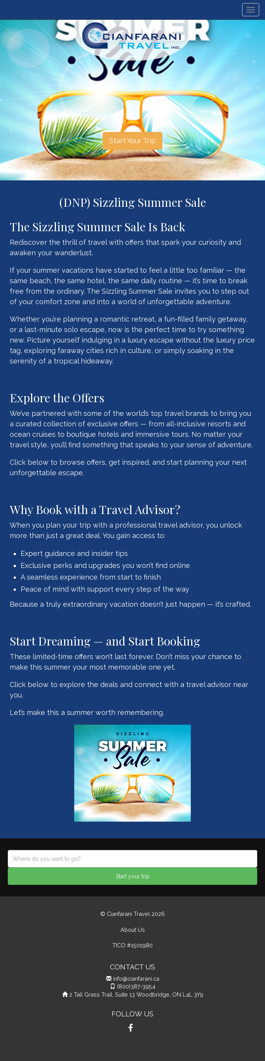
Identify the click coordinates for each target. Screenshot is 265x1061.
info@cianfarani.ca (136, 978)
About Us (132, 929)
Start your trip (133, 876)
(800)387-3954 (136, 986)
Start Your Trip (132, 141)
